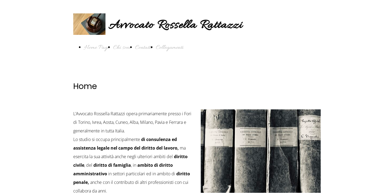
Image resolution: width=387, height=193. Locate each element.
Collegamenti (170, 48)
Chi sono (122, 48)
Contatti (143, 48)
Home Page (96, 48)
